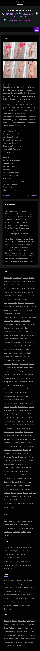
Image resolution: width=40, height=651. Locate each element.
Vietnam (7, 493)
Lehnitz (30, 371)
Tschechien (29, 503)
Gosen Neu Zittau (10, 331)
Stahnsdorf (13, 446)
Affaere (19, 558)
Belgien (13, 493)
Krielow (31, 364)
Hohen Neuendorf (19, 349)
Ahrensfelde (8, 278)
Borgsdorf (31, 292)
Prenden (23, 410)
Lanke (16, 371)
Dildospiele (18, 587)
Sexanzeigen (13, 551)
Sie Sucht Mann (9, 554)
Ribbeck (32, 414)
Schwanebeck (19, 439)
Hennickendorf (9, 346)
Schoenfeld (19, 432)
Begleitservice (28, 547)
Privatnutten (24, 525)
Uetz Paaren (24, 457)
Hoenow (29, 349)
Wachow (7, 460)
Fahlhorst (22, 310)
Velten (31, 457)
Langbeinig (31, 621)
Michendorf (8, 385)
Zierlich (27, 635)
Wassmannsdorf (9, 464)
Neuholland (24, 396)
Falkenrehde (8, 314)
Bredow (14, 296)
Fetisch (22, 595)
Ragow (29, 410)
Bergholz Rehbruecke (19, 285)
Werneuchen (19, 468)
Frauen (29, 532)
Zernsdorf (15, 482)
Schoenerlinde (9, 432)
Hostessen (28, 565)
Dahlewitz (7, 299)
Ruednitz (23, 417)
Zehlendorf (27, 478)
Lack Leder (16, 602)
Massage (11, 580)
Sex (26, 551)
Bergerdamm (31, 281)
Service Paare (17, 591)
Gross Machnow (29, 335)
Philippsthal (8, 410)
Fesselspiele (26, 605)
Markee (27, 378)
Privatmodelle (28, 528)
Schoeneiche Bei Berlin (22, 428)
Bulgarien (32, 493)
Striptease (18, 580)
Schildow (7, 425)
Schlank (21, 635)
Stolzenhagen (28, 446)
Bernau (30, 285)
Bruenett (19, 628)
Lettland (19, 493)
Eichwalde (32, 306)
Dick (5, 635)
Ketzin (29, 353)
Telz (30, 450)
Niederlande (8, 503)
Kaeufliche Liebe (28, 558)
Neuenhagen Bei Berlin (12, 396)
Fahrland (29, 310)
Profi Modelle (8, 528)
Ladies (23, 532)
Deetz (6, 306)
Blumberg (17, 292)
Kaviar (18, 598)
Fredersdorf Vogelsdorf (28, 317)
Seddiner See (8, 443)
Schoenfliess (28, 432)
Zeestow (20, 478)
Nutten (16, 525)
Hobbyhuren (17, 521)
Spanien (27, 485)
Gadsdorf (17, 324)
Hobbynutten (8, 525)
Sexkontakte (8, 568)
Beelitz (31, 278)
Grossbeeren (23, 339)
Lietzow (6, 374)
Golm (26, 328)
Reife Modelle (28, 642)
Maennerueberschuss (11, 595)
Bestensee (7, 288)
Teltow (25, 450)
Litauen (25, 493)
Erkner (11, 310)
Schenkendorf (30, 421)
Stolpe (20, 446)
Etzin (15, 310)
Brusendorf (30, 296)
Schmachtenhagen (17, 425)
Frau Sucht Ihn (21, 554)
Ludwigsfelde (8, 378)
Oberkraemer (8, 403)
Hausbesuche (25, 561)
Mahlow (17, 378)
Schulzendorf (8, 439)
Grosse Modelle (9, 631)
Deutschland (23, 500)
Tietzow (13, 453)
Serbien (6, 496)
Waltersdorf (15, 460)
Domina (24, 598)
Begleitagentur (9, 547)
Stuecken (7, 450)
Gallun (24, 324)
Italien (16, 500)
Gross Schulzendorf (11, 339)
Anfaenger (7, 621)
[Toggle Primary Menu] (36, 29)
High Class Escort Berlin (20, 10)
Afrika (15, 485)
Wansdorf (30, 460)
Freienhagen (8, 321)
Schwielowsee (30, 439)
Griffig (15, 635)
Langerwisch (8, 371)
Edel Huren (8, 521)
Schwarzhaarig (28, 628)
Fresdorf (17, 321)
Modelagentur (9, 561)
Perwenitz (13, 407)
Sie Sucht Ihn (19, 565)
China (12, 489)
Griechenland (8, 500)
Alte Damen (19, 642)
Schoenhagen (9, 435)
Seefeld (23, 443)
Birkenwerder (31, 288)
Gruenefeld (18, 342)
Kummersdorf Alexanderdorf (24, 367)
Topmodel (16, 532)
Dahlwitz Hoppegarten (19, 299)
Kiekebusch (8, 356)
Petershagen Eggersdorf (26, 407)
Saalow (6, 421)
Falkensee (17, 314)
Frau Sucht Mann (10, 558)
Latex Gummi (16, 605)
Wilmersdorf (8, 475)
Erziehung (7, 609)
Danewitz (21, 303)
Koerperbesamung (24, 584)
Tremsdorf (15, 457)
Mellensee (29, 382)
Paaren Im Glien (29, 403)
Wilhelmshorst (24, 471)
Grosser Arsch (31, 624)
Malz (22, 378)
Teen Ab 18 (17, 646)
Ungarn (12, 507)
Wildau (6, 471)
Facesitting (24, 602)
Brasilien (20, 485)
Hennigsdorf (19, 346)
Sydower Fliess (17, 450)
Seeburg (17, 443)
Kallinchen (22, 353)
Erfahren (22, 624)
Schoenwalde (27, 435)
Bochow (24, 292)
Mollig (10, 635)
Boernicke (7, 296)
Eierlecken (7, 602)
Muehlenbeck (8, 389)
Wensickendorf (21, 464)
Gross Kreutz (18, 335)
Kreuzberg (15, 364)
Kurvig (14, 621)
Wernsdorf (27, 468)
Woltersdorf (17, 475)
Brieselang (21, 296)
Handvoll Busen (30, 639)
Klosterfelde (8, 360)
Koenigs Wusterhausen (21, 360)
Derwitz (12, 306)
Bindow (22, 288)
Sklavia (6, 598)
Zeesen (13, 478)
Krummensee (8, 367)
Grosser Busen (19, 639)
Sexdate (21, 551)
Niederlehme (8, 399)
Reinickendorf (24, 414)
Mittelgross (19, 631)
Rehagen (15, 414)
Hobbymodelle (27, 521)
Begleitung (18, 547)
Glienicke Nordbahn (17, 328)
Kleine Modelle (29, 631)
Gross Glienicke (22, 331)
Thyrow (6, 453)
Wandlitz (23, 460)
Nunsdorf (23, 399)
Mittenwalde (17, 385)
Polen (15, 503)
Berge (23, 281)
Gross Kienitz (8, 335)
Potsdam (16, 410)
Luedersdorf (29, 374)
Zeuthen (22, 482)
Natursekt (29, 595)
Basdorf (25, 278)
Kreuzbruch (24, 364)
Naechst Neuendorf (21, 389)
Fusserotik (7, 605)
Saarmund (13, 421)
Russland (21, 503)
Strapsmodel (13, 624)
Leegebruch (23, 371)
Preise (20, 3)
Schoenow (18, 435)
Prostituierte (8, 532)
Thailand (27, 489)
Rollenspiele (32, 598)
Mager (33, 635)
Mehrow (15, 382)
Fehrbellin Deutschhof (11, 317)
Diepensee (19, 306)
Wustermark (26, 475)
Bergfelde (7, 285)
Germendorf (31, 324)
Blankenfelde (8, 292)
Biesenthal (15, 288)
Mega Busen (8, 639)
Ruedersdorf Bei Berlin (11, 417)
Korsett (12, 598)
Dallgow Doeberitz (10, 303)
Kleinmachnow (25, 356)
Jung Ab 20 (8, 646)
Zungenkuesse (28, 580)
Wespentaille (22, 621)
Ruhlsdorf (31, 417)
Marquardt (7, 382)
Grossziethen (8, 342)
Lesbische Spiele (28, 587)
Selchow (30, 443)
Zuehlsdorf (8, 485)
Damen (6, 535)
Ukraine (6, 507)
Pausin (6, 407)
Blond (6, 628)
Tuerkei (6, 489)
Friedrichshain (25, 321)
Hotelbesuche (9, 565)
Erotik (6, 551)
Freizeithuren (18, 528)
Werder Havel (8, 468)
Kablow (15, 353)
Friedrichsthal (8, 324)
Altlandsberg (17, 278)
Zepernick (7, 482)
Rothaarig (12, 628)
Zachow (7, 478)
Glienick (6, 328)
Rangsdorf (7, 414)
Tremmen (7, 457)
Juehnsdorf (8, 353)
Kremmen (7, 364)
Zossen (29, 482)
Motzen (24, 385)
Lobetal (21, 374)
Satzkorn (21, 421)
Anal (5, 580)
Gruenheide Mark (29, 342)
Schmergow (29, 425)
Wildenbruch (14, 471)
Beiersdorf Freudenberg (12, 281)
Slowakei (13, 496)
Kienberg (16, 356)
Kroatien (20, 496)
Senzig (6, 446)
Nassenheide (8, 392)
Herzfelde (28, 346)
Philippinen (19, 489)
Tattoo (6, 624)
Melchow (22, 382)
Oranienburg (18, 403)
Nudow (16, 399)
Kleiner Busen (9, 642)
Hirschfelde (8, 349)
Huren (12, 535)
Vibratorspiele (8, 587)
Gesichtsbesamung (10, 584)
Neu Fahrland (24, 392)
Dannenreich (29, 303)
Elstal (6, 310)
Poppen (17, 561)
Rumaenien (28, 496)
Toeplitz (19, 453)
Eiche (26, 306)
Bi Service (7, 591)
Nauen (16, 392)
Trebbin (25, 453)
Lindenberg (14, 374)
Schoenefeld (8, 428)
